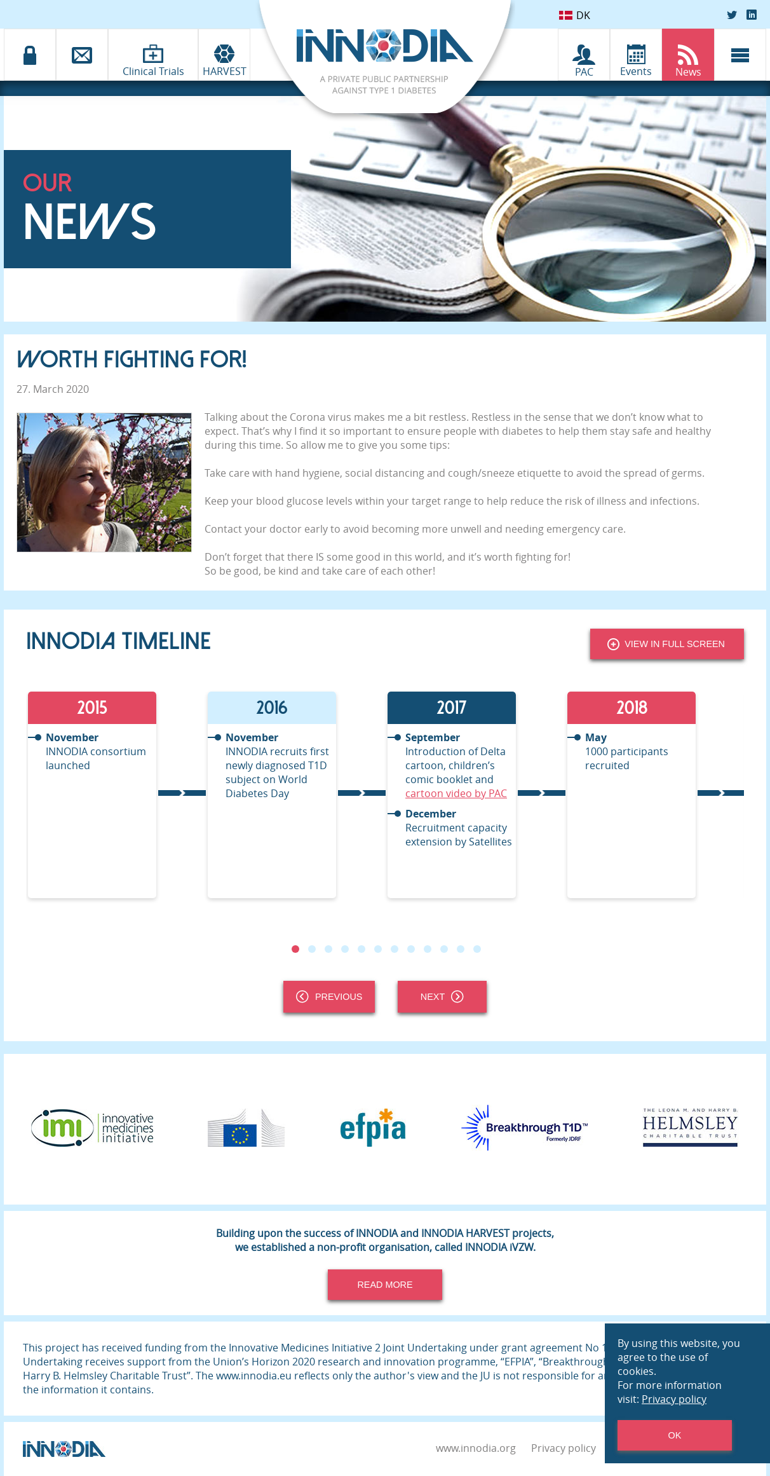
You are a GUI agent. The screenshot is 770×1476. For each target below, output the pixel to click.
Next (442, 996)
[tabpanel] (116, 795)
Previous (329, 996)
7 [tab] (394, 949)
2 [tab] (311, 949)
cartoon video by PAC (456, 793)
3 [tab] (328, 949)
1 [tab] (295, 949)
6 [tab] (378, 949)
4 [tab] (345, 949)
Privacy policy (563, 1448)
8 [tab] (411, 949)
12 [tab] (477, 949)
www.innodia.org (476, 1448)
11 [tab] (461, 949)
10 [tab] (444, 949)
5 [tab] (361, 949)
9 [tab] (427, 949)
